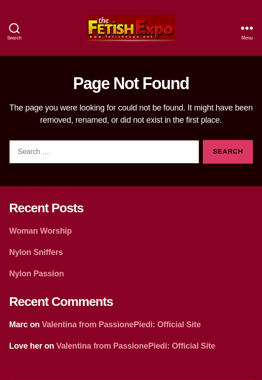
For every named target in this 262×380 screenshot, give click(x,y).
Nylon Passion (36, 273)
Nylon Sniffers (36, 252)
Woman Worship (40, 230)
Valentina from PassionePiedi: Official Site (121, 324)
